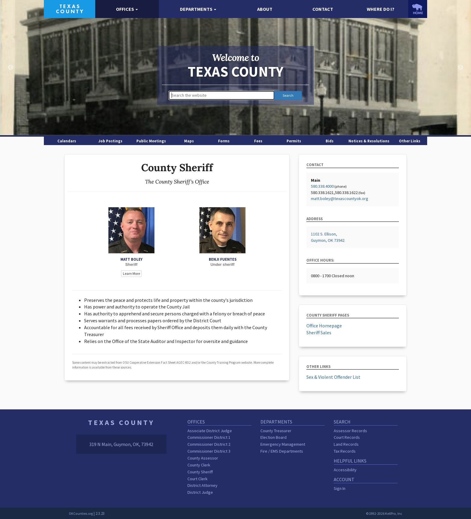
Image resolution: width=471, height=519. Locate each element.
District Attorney (202, 485)
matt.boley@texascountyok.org (339, 198)
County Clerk (198, 465)
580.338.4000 (322, 186)
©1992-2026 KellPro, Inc (384, 513)
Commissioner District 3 (208, 451)
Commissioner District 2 (208, 444)
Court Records (347, 437)
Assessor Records (350, 430)
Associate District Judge (209, 430)
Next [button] (460, 68)
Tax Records (345, 451)
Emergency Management (282, 444)
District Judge (200, 492)
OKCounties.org (81, 513)
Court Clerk (197, 478)
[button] (127, 9)
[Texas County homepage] (69, 8)
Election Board (273, 437)
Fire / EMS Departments (281, 451)
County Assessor (202, 458)
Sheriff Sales (318, 332)
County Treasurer (275, 430)
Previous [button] (11, 68)
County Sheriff (200, 472)
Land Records (346, 444)
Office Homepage (324, 326)
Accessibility (345, 469)
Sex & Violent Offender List (333, 377)
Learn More (131, 273)
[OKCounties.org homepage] (417, 9)
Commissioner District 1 (208, 437)
